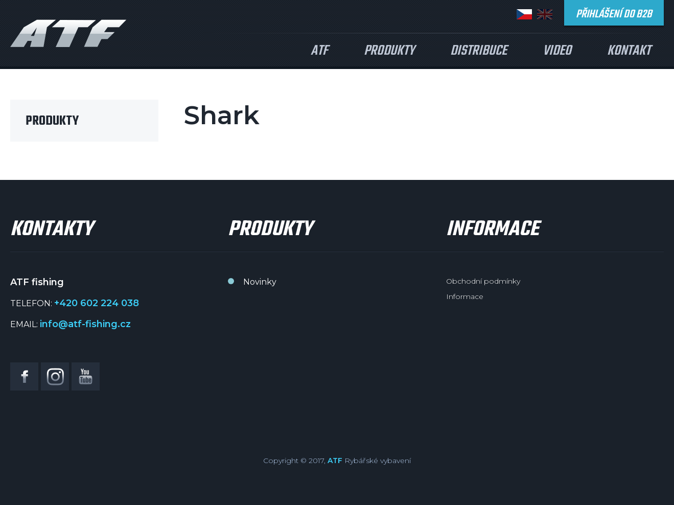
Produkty (389, 51)
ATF (319, 51)
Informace (464, 296)
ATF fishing (68, 33)
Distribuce (478, 51)
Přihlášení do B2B (614, 14)
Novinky (259, 282)
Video (557, 51)
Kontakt (628, 51)
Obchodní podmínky (483, 281)
